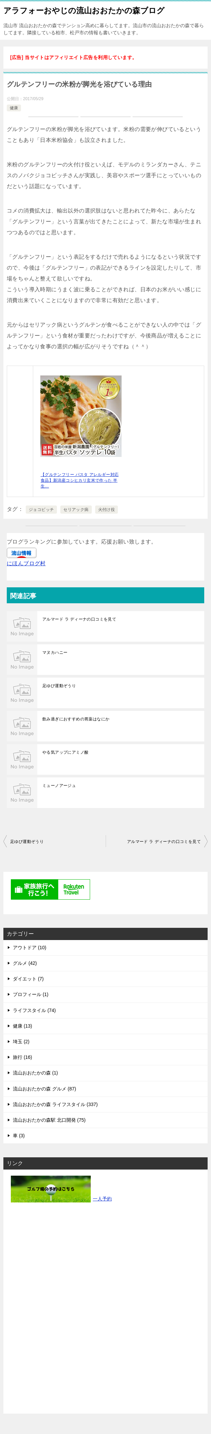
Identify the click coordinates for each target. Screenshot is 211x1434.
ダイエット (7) (28, 978)
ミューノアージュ (59, 785)
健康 (14, 108)
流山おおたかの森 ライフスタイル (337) (55, 1104)
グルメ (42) (25, 963)
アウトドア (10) (29, 947)
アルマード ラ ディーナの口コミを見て (79, 619)
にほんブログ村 (26, 563)
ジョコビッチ (41, 509)
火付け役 (106, 509)
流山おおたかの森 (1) (35, 1073)
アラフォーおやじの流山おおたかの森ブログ (84, 10)
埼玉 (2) (21, 1041)
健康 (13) (22, 1026)
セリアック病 (75, 509)
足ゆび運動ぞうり (59, 685)
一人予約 (102, 1198)
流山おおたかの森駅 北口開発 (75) (49, 1120)
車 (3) (19, 1135)
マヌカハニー (54, 652)
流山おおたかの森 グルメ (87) (44, 1088)
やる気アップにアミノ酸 (65, 752)
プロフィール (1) (30, 994)
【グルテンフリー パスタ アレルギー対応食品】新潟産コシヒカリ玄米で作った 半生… (80, 480)
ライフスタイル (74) (34, 1010)
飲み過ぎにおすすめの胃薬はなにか (75, 719)
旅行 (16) (22, 1057)
